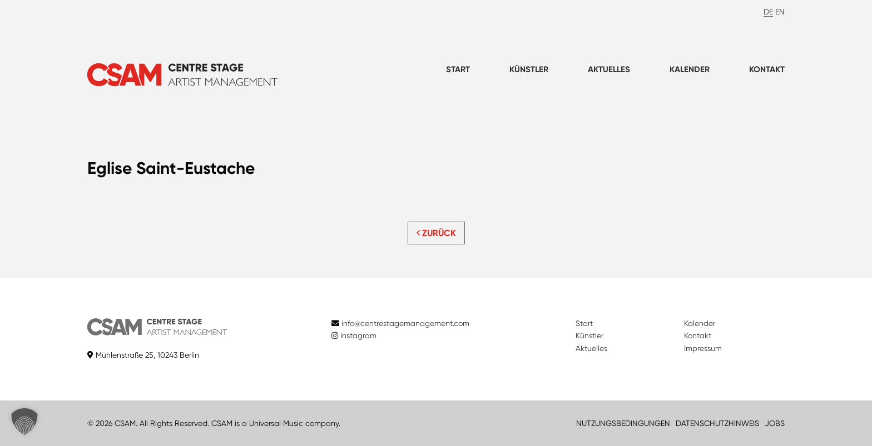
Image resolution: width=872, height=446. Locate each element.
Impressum (703, 348)
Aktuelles (609, 69)
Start (458, 69)
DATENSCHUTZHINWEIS (717, 423)
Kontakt (767, 69)
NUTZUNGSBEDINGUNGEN (623, 423)
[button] (24, 421)
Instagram (353, 335)
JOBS (775, 423)
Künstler (528, 69)
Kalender (690, 69)
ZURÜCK (436, 233)
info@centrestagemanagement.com (405, 323)
